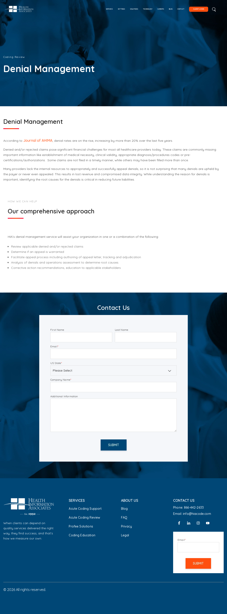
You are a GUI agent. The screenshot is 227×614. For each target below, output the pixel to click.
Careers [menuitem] (160, 9)
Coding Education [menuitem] (82, 535)
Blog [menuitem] (170, 9)
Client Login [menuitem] (198, 9)
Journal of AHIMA (38, 140)
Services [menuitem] (109, 9)
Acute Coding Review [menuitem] (84, 518)
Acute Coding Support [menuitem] (85, 509)
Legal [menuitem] (125, 535)
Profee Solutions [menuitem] (81, 526)
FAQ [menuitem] (124, 518)
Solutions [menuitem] (134, 9)
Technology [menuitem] (148, 9)
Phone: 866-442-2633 (188, 508)
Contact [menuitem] (180, 9)
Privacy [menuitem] (126, 526)
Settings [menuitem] (121, 9)
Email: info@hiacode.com (192, 514)
